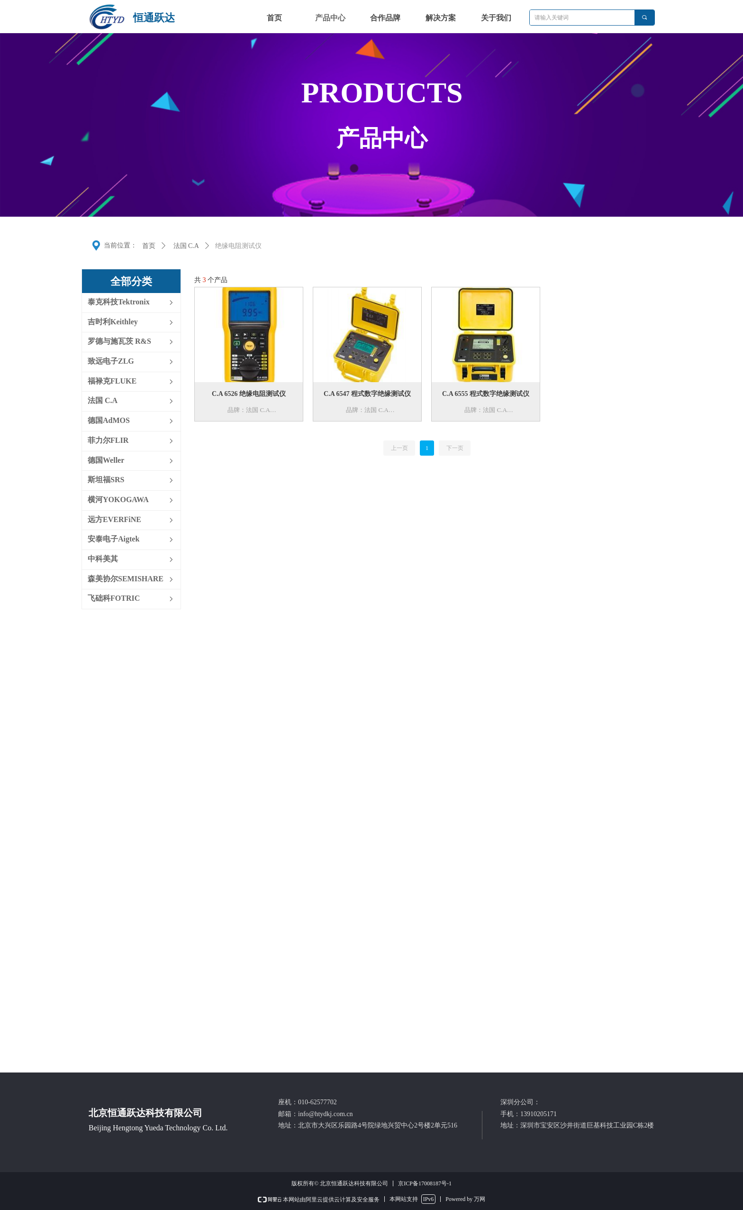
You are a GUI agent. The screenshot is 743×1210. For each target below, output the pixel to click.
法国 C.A (186, 245)
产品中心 (330, 18)
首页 (148, 245)
